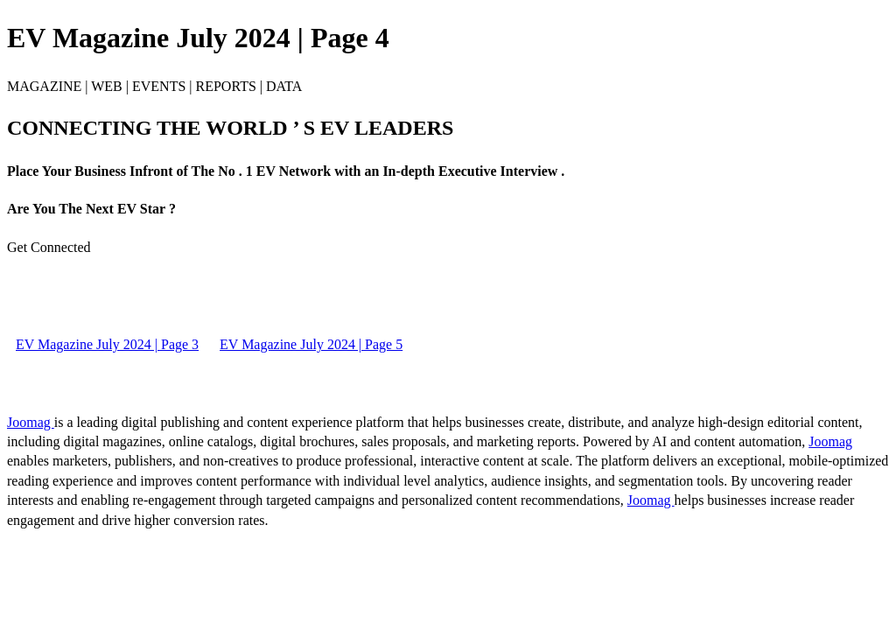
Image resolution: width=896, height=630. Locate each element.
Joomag (30, 422)
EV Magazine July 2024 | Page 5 (311, 344)
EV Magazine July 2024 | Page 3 (107, 344)
